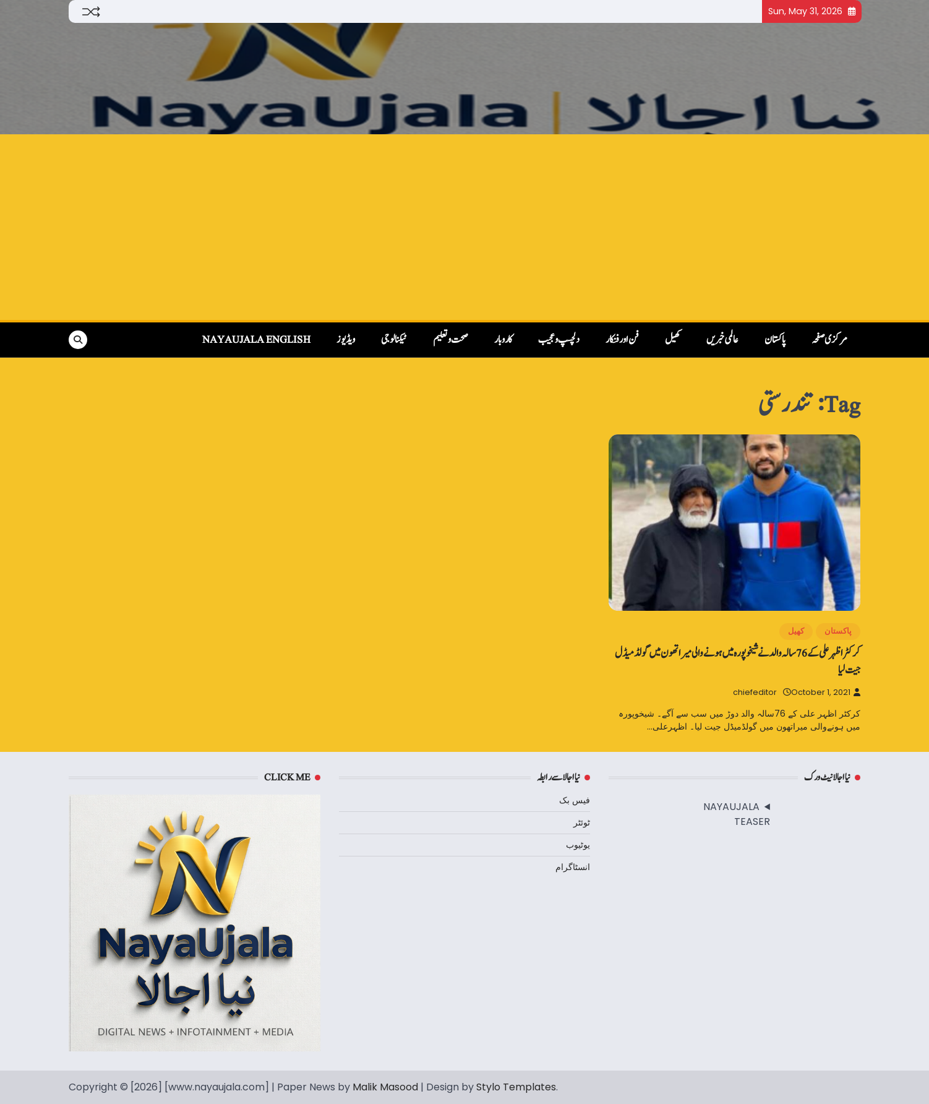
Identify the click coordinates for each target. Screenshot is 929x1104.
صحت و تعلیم (450, 339)
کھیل (672, 339)
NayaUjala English (256, 339)
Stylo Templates (516, 1087)
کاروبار (503, 339)
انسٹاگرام (572, 867)
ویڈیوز (345, 339)
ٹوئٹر (581, 822)
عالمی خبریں (722, 339)
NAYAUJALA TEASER (736, 814)
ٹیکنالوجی (394, 339)
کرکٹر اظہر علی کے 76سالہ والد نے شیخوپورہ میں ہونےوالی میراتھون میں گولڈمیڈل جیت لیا (737, 661)
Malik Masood (385, 1087)
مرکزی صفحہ (829, 339)
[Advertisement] (464, 227)
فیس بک (574, 800)
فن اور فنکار (622, 339)
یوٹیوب (578, 845)
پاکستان (775, 339)
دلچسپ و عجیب (559, 339)
